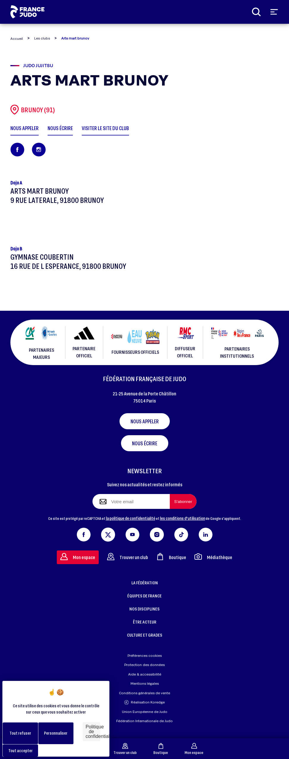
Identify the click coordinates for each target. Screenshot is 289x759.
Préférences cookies (145, 655)
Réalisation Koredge (144, 702)
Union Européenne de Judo (144, 712)
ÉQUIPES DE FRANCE (144, 595)
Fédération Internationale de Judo (144, 721)
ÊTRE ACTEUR (144, 621)
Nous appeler (145, 421)
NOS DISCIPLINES (144, 608)
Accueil (16, 38)
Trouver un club (125, 749)
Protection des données (144, 665)
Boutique (160, 749)
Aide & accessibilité (144, 674)
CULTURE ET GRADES (144, 635)
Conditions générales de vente (144, 693)
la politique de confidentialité (130, 518)
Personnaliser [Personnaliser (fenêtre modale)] (55, 733)
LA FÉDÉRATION (144, 582)
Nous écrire (144, 443)
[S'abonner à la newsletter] (183, 501)
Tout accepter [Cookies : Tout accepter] (20, 750)
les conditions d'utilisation (182, 518)
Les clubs (42, 38)
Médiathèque (213, 556)
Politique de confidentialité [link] (93, 731)
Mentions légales (145, 683)
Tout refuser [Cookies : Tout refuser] (20, 733)
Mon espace (194, 749)
